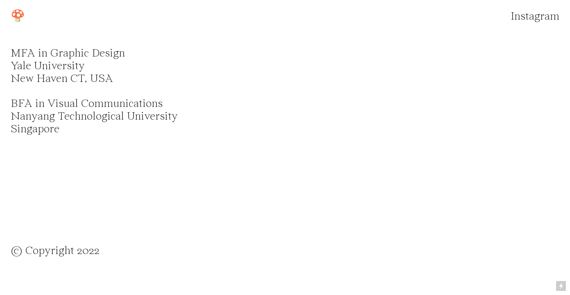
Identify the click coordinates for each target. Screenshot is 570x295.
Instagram (535, 17)
